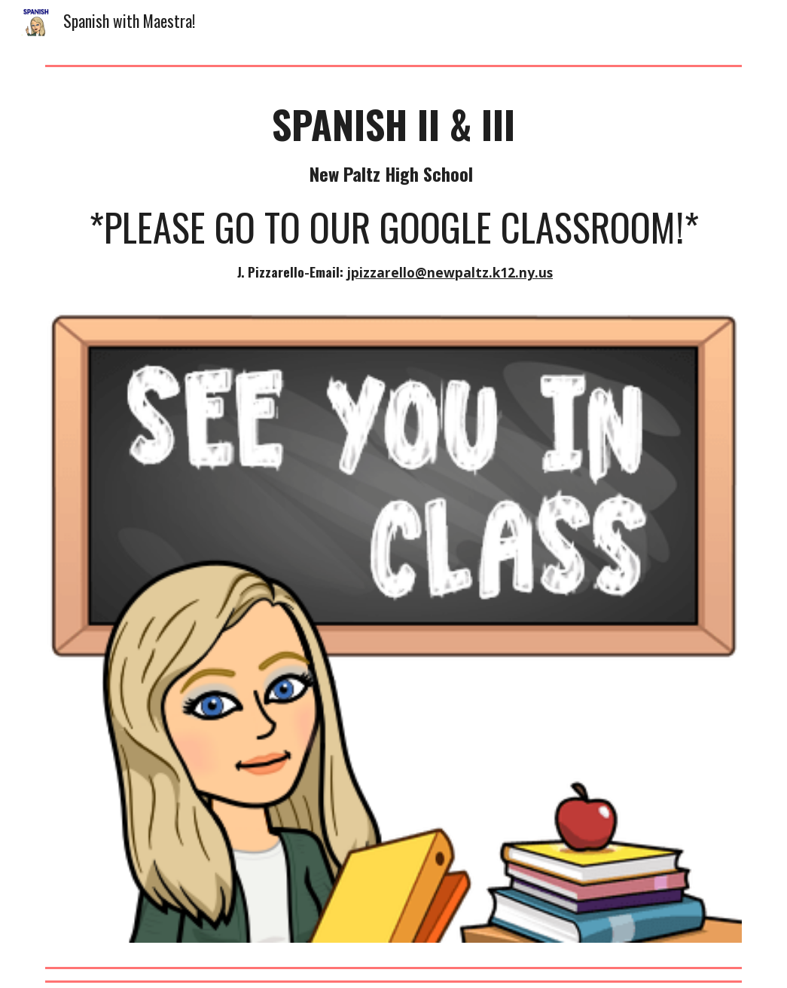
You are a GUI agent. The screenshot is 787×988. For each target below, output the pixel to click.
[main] (393, 192)
